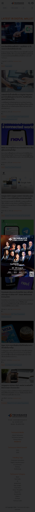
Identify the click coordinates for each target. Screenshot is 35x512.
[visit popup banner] (17, 256)
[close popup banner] (32, 237)
